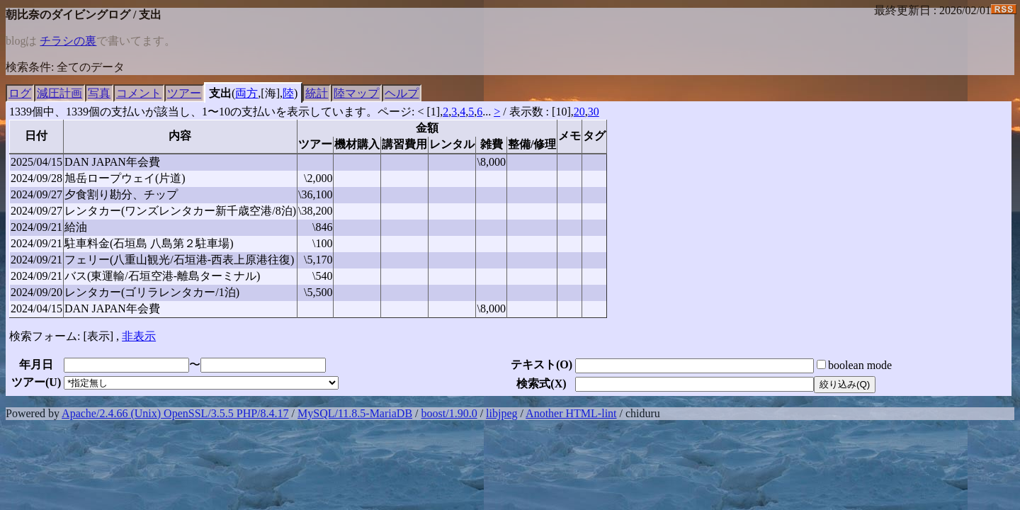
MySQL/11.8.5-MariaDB (355, 413)
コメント (139, 93)
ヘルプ (402, 93)
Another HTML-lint (571, 413)
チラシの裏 (68, 41)
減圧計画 (59, 93)
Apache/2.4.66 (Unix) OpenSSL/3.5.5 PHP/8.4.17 (175, 413)
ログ (19, 93)
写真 (99, 93)
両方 (246, 93)
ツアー (184, 93)
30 (593, 112)
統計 (316, 93)
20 (579, 112)
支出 (220, 93)
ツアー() (36, 382)
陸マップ (356, 93)
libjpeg (501, 413)
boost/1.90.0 (449, 413)
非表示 (139, 336)
